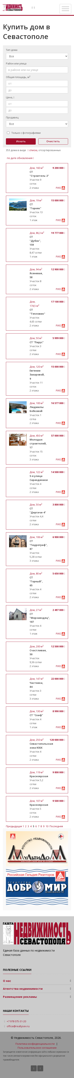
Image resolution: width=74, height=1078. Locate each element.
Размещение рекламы (20, 997)
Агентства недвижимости (23, 989)
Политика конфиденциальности (35, 1043)
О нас (7, 981)
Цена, (10, 97)
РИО (59, 188)
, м (36, 168)
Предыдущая (14, 826)
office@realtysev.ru (18, 1026)
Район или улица (16, 63)
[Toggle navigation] (65, 9)
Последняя (56, 826)
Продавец (12, 117)
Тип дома (11, 50)
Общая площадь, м (18, 77)
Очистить (53, 141)
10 (47, 826)
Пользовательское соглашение (37, 1047)
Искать (21, 141)
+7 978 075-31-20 (16, 1021)
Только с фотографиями (24, 133)
